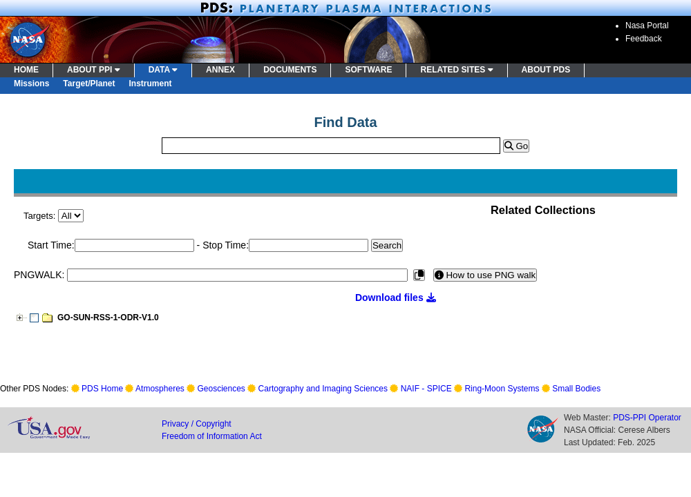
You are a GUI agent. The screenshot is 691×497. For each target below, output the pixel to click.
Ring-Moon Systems (501, 388)
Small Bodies (576, 388)
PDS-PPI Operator (647, 417)
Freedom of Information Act (212, 436)
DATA (163, 70)
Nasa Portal (647, 25)
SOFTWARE (368, 70)
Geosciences (221, 388)
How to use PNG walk (485, 275)
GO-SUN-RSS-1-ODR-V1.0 (108, 317)
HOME (26, 70)
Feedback (643, 38)
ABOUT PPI (93, 70)
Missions (31, 83)
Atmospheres (159, 388)
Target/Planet (89, 83)
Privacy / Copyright (196, 424)
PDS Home (102, 388)
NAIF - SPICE (426, 388)
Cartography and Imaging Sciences (323, 388)
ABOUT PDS (546, 70)
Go (516, 146)
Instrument (150, 83)
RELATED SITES (456, 70)
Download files (395, 297)
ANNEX (220, 70)
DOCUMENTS (289, 70)
